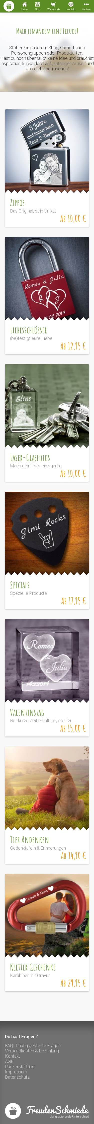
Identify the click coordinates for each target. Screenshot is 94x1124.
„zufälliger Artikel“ (69, 63)
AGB (9, 1061)
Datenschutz (17, 1077)
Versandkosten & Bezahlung (32, 1050)
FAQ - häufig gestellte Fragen (33, 1045)
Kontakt (12, 1056)
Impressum (16, 1071)
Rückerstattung (20, 1066)
